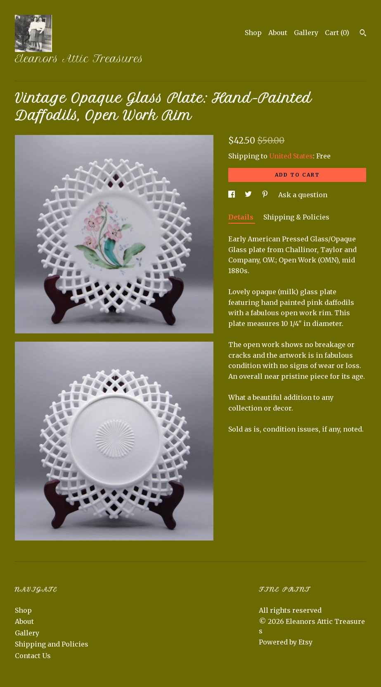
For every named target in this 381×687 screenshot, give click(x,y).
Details (241, 217)
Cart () (337, 32)
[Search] (363, 33)
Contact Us (33, 656)
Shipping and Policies (51, 644)
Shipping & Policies (296, 217)
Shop (253, 32)
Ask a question (302, 195)
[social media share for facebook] (232, 195)
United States (291, 156)
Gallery (306, 32)
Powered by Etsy (285, 642)
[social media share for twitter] (249, 195)
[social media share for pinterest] (266, 195)
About (277, 32)
